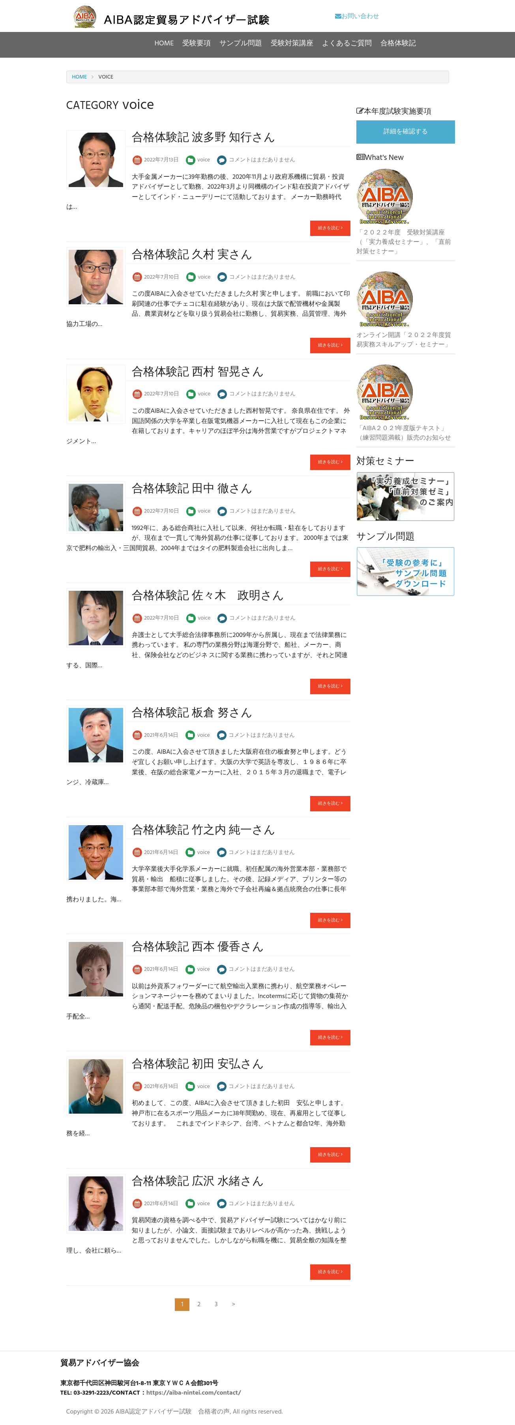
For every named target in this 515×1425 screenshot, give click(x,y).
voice (203, 160)
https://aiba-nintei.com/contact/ (193, 1393)
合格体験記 (398, 43)
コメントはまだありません (262, 160)
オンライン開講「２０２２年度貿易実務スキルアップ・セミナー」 (403, 340)
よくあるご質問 (347, 43)
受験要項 (196, 43)
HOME (164, 43)
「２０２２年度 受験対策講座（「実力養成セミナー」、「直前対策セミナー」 (403, 242)
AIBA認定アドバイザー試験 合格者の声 (172, 1412)
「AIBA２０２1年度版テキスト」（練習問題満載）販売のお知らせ (403, 433)
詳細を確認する (406, 132)
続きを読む (330, 228)
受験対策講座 (292, 43)
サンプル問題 (240, 43)
